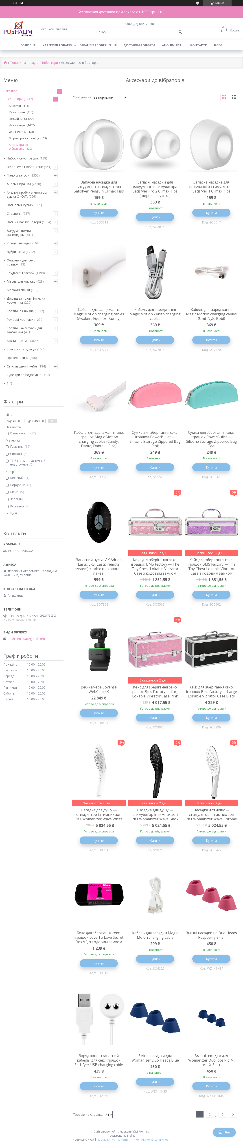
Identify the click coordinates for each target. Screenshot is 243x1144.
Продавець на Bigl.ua (122, 1135)
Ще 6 (13, 513)
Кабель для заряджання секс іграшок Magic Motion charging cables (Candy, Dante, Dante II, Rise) (99, 439)
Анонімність (173, 45)
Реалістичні (17, 112)
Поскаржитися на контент (114, 1140)
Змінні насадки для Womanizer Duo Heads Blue (155, 1057)
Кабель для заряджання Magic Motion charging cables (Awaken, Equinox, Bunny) (98, 314)
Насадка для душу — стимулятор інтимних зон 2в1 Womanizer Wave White (99, 814)
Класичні (15, 106)
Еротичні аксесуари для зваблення (25, 330)
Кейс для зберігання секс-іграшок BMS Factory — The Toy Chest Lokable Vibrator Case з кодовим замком (155, 566)
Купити (98, 212)
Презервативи (17, 358)
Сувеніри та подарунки (24, 375)
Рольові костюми (20, 319)
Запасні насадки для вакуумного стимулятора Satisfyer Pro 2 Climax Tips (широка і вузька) (155, 189)
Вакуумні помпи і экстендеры (19, 232)
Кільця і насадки (19, 243)
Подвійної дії (18, 119)
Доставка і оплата (139, 45)
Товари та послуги (24, 63)
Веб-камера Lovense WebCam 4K (99, 689)
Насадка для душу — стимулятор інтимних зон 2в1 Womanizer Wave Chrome (211, 814)
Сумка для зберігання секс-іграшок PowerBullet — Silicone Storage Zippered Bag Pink (155, 439)
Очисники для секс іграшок (21, 262)
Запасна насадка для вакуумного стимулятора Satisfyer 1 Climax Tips (211, 186)
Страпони (14, 213)
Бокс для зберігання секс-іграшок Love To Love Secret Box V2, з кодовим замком (98, 937)
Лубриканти (16, 252)
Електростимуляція (21, 349)
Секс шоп (10, 91)
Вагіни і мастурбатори (24, 222)
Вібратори (50, 63)
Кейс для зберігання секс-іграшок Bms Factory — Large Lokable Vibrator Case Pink (155, 691)
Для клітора (17, 125)
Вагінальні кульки (20, 205)
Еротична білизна (20, 311)
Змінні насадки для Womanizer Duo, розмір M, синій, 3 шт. (211, 1060)
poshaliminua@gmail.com (26, 639)
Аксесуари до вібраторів (18, 146)
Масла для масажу (21, 281)
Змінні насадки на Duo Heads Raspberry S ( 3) (211, 935)
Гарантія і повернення (98, 45)
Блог (218, 45)
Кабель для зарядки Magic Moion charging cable (155, 935)
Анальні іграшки (19, 184)
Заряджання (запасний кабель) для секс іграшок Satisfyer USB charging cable (98, 1060)
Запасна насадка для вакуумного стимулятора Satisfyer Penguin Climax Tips (99, 186)
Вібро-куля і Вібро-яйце (25, 167)
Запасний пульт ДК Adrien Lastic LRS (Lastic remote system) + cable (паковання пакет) (98, 566)
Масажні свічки (18, 290)
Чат (224, 1132)
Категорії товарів (57, 45)
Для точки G (17, 132)
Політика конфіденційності (152, 1140)
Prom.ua (143, 1131)
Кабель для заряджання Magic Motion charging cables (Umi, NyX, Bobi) (211, 314)
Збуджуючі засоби (21, 273)
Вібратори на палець (24, 138)
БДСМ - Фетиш (18, 341)
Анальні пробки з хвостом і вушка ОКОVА (27, 194)
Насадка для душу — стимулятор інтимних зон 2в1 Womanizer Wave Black (155, 814)
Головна (28, 45)
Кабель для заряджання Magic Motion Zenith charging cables (155, 314)
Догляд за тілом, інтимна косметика (26, 300)
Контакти (198, 45)
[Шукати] (180, 32)
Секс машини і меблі (22, 366)
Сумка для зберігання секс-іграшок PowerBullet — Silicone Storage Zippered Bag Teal (211, 439)
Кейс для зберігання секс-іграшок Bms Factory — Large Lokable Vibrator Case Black (211, 691)
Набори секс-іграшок (23, 158)
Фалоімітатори (18, 175)
